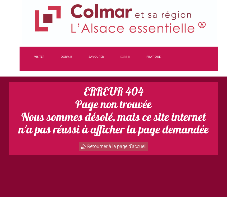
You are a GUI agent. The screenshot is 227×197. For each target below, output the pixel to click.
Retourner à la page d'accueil (113, 146)
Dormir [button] (66, 57)
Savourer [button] (96, 57)
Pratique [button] (153, 57)
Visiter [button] (39, 57)
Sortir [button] (125, 57)
